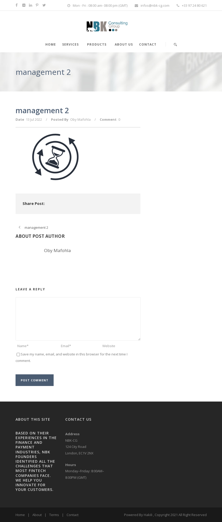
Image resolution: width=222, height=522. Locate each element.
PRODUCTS (96, 44)
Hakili (148, 514)
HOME (50, 44)
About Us (124, 44)
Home (20, 514)
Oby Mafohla (80, 119)
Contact (147, 44)
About (37, 514)
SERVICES (70, 44)
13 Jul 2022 (34, 119)
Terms (54, 514)
